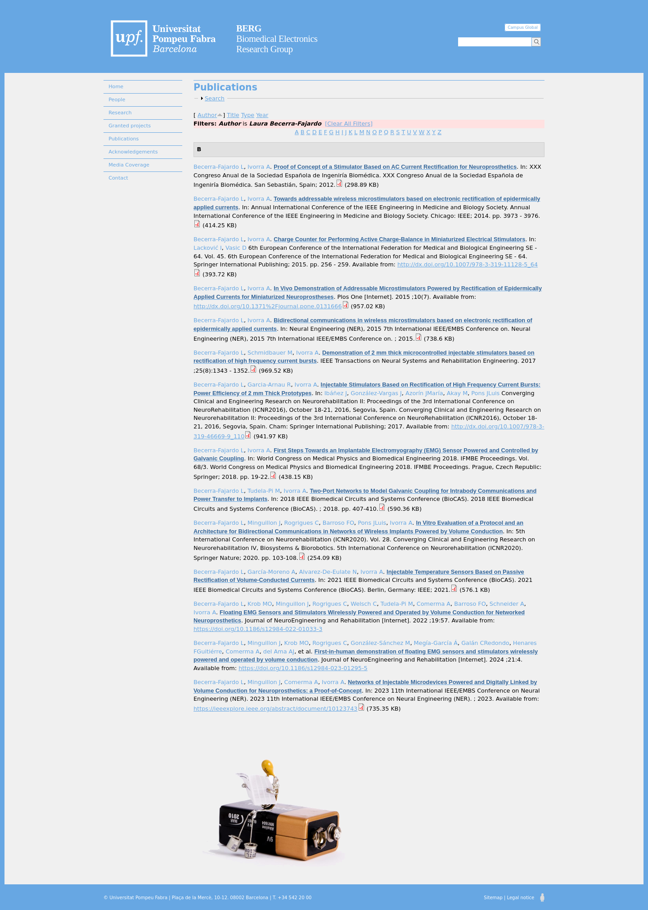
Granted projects (129, 126)
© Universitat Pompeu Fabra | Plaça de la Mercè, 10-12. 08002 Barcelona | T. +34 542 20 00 (207, 897)
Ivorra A (259, 166)
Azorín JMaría (424, 393)
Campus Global (523, 27)
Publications (123, 139)
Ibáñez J (335, 393)
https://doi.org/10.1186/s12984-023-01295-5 (302, 668)
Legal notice (520, 897)
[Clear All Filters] (349, 123)
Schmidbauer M (270, 352)
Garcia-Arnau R (269, 384)
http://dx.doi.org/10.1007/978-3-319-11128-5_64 (467, 264)
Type (247, 115)
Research (119, 113)
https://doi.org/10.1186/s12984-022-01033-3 (258, 629)
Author (207, 115)
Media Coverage (128, 165)
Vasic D (236, 247)
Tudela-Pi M (264, 490)
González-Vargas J (376, 393)
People (116, 100)
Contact (118, 178)
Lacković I (208, 247)
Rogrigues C (301, 522)
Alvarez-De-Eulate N (328, 571)
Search (215, 98)
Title (233, 115)
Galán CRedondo (485, 643)
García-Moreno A (271, 571)
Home (115, 87)
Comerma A (433, 603)
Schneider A (507, 603)
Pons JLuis (485, 393)
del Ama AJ (278, 651)
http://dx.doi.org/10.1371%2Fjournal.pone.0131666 (268, 306)
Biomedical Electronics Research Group (277, 38)
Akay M (457, 393)
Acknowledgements (133, 152)
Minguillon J (264, 522)
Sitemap (493, 897)
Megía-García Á (436, 643)
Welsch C (364, 603)
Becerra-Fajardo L (219, 166)
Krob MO (260, 603)
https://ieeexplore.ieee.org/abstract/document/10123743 (276, 708)
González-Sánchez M (380, 643)
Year (262, 115)
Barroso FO (338, 522)
